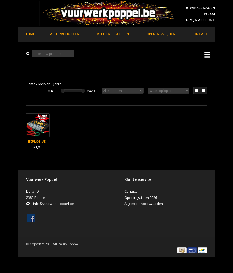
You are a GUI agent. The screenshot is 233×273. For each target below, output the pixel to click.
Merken (44, 84)
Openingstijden (161, 34)
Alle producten (64, 34)
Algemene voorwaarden (143, 203)
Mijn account (200, 20)
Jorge (57, 84)
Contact (199, 34)
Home (30, 34)
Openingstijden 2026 (140, 197)
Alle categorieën (113, 34)
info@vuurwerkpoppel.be (53, 203)
